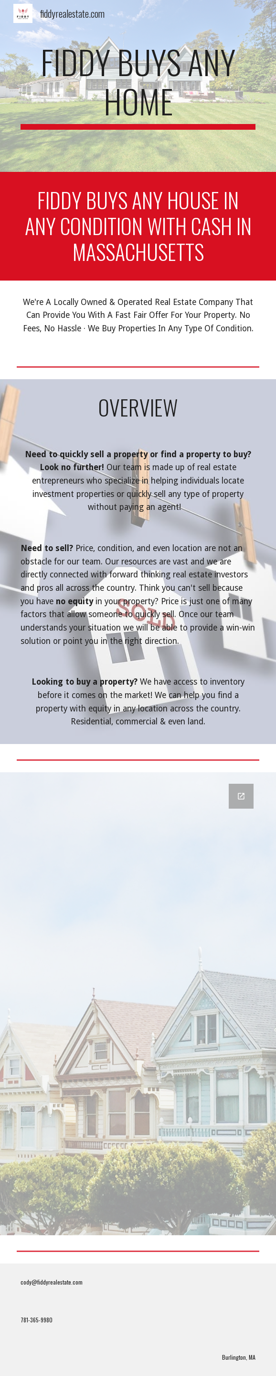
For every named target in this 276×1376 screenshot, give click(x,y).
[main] (138, 86)
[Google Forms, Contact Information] (138, 1004)
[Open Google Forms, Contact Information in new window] (241, 796)
